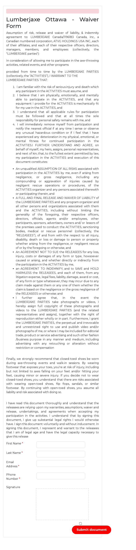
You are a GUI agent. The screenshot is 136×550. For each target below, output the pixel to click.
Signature (13, 487)
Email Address (12, 464)
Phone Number (13, 476)
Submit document (92, 530)
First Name (14, 443)
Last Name (14, 452)
